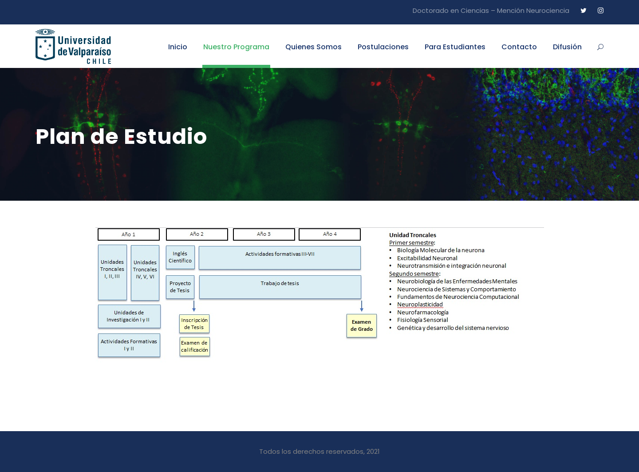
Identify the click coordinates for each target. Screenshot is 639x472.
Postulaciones (383, 47)
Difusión (567, 47)
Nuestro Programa (236, 47)
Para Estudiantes (455, 47)
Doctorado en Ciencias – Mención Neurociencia (491, 10)
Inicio (177, 47)
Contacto (519, 47)
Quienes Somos (313, 47)
